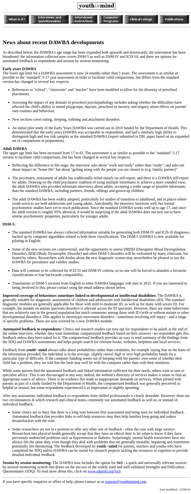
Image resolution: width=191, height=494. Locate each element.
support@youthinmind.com (125, 482)
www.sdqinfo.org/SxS (104, 471)
